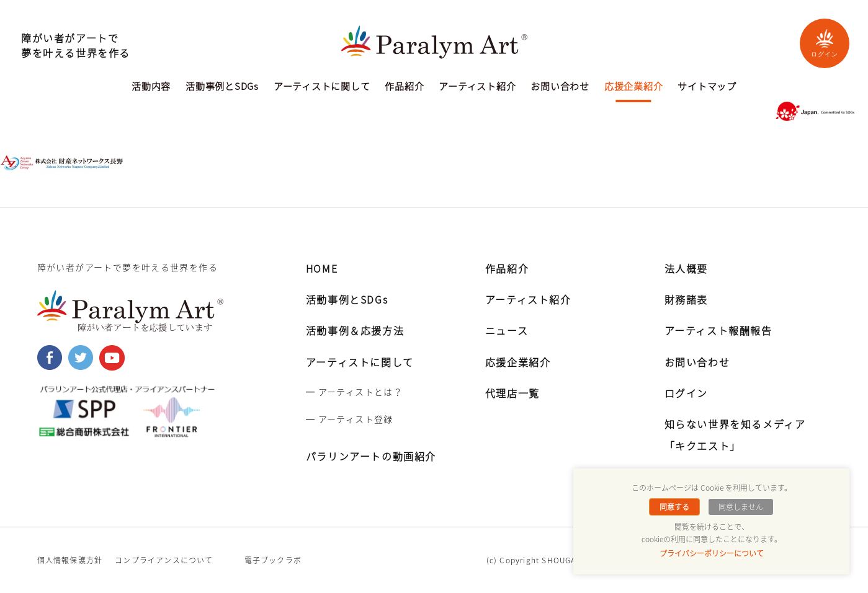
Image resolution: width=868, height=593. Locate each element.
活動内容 (151, 87)
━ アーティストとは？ (354, 391)
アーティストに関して (322, 87)
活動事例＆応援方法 (355, 330)
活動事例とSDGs (222, 87)
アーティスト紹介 (477, 87)
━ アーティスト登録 (349, 419)
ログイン (824, 43)
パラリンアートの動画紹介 (371, 456)
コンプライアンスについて (164, 560)
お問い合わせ (559, 87)
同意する (674, 506)
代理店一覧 (512, 392)
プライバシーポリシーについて (712, 553)
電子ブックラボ (273, 560)
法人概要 (686, 268)
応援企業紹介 (633, 87)
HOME (322, 268)
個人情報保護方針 (70, 560)
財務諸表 (686, 299)
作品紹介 (404, 87)
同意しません (740, 506)
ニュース (506, 330)
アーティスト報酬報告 (718, 330)
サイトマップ (707, 87)
